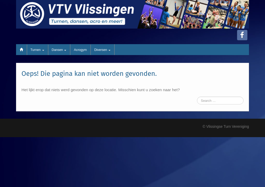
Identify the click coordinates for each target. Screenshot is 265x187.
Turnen (37, 50)
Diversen (102, 50)
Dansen (59, 50)
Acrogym (80, 50)
